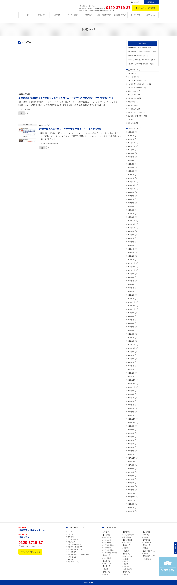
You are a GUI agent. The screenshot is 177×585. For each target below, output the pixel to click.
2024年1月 (131, 217)
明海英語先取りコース (75, 549)
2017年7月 (131, 472)
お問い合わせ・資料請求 (145, 8)
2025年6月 (131, 160)
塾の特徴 (57, 17)
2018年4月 (131, 444)
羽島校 (145, 548)
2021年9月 (131, 313)
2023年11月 (131, 224)
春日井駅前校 (128, 543)
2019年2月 (131, 412)
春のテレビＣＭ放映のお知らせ (138, 56)
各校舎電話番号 (103, 11)
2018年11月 (131, 422)
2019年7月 (131, 398)
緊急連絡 (130, 119)
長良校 (126, 564)
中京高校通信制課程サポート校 (138, 84)
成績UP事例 (132, 102)
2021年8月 (131, 316)
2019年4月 (131, 405)
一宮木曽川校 (107, 540)
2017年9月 (131, 465)
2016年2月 (131, 507)
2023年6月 (131, 242)
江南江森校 (107, 563)
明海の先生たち (133, 109)
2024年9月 (131, 192)
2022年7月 (131, 281)
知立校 (105, 574)
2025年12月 (131, 143)
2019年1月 (131, 415)
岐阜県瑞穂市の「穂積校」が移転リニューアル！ (142, 52)
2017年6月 (131, 476)
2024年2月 (131, 214)
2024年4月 (131, 206)
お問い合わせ (150, 17)
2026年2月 (131, 136)
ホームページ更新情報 (135, 80)
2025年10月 (131, 146)
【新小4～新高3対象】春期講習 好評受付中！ (142, 64)
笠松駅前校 (147, 559)
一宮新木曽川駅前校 (110, 553)
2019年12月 (131, 380)
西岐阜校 (126, 566)
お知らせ (130, 73)
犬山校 (105, 569)
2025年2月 (131, 175)
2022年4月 (131, 288)
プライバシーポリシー (75, 562)
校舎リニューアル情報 (135, 112)
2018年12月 (131, 419)
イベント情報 (132, 77)
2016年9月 (131, 504)
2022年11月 (131, 267)
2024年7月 (131, 199)
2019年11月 (131, 384)
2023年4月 (131, 249)
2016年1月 (131, 511)
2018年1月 (131, 454)
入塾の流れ (88, 17)
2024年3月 (131, 210)
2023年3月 (131, 252)
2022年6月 (131, 284)
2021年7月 (131, 320)
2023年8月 (131, 235)
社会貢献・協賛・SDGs (135, 116)
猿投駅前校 (127, 537)
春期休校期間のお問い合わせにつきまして (142, 47)
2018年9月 (131, 426)
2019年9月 (131, 391)
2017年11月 (131, 461)
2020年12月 (131, 345)
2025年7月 (131, 157)
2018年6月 (131, 437)
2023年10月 (131, 228)
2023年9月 (131, 231)
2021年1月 (131, 341)
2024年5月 (131, 203)
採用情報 (151, 2)
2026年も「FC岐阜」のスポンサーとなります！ (142, 60)
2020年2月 (131, 373)
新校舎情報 (131, 105)
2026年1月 (131, 139)
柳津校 (126, 561)
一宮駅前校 (107, 548)
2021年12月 (131, 302)
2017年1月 (131, 490)
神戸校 (145, 553)
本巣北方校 (147, 543)
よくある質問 (135, 17)
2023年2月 (131, 256)
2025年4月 (131, 167)
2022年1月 (131, 299)
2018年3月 (131, 447)
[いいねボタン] (21, 113)
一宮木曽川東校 (108, 550)
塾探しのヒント (133, 95)
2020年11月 (131, 348)
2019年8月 (131, 394)
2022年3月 (131, 291)
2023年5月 (131, 245)
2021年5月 (131, 327)
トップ (26, 17)
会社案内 (136, 2)
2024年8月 (131, 196)
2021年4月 (131, 330)
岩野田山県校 (128, 569)
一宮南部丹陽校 (108, 545)
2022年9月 (131, 274)
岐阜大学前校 (128, 556)
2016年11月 (131, 497)
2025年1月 (131, 178)
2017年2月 (131, 486)
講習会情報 (131, 123)
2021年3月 (131, 334)
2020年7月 (131, 355)
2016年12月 (131, 493)
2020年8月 (131, 352)
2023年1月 (131, 260)
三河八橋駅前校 (129, 535)
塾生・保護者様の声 (104, 17)
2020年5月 (131, 362)
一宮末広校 (107, 538)
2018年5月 (131, 440)
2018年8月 (131, 430)
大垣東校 (146, 535)
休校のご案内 (132, 91)
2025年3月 (131, 171)
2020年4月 (131, 366)
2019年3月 (131, 408)
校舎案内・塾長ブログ (75, 547)
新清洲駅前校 (107, 558)
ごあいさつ (41, 17)
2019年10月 (131, 387)
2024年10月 (131, 189)
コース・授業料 (73, 17)
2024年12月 (131, 182)
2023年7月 (131, 238)
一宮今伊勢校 (107, 543)
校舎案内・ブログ (120, 17)
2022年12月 (131, 263)
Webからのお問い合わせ (30, 552)
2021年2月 (131, 338)
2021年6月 (131, 323)
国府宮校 (126, 548)
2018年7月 (131, 433)
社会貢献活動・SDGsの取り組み (78, 554)
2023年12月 (131, 221)
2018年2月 (131, 451)
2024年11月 (131, 185)
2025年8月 (131, 153)
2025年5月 (131, 164)
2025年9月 (131, 150)
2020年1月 (131, 376)
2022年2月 (131, 295)
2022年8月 (131, 277)
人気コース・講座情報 (135, 88)
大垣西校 (146, 537)
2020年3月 (131, 369)
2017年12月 (131, 458)
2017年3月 (131, 483)
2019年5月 (131, 401)
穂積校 (126, 574)
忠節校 (126, 559)
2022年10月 (131, 270)
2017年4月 (131, 479)
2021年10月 (131, 309)
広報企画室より (133, 98)
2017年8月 (131, 469)
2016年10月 (131, 500)
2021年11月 (131, 306)
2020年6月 (131, 359)
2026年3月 (131, 132)
